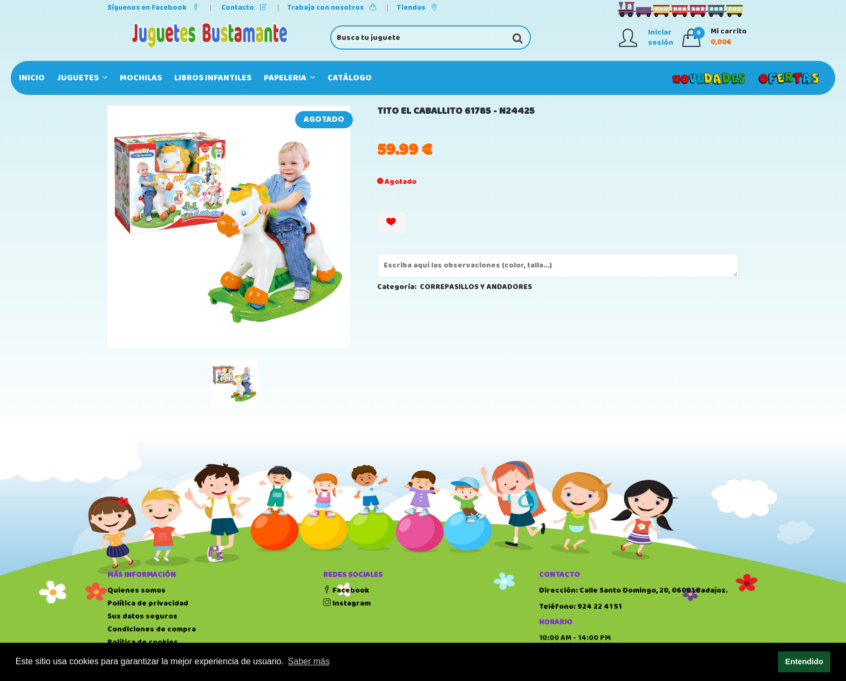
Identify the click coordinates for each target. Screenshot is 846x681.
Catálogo (350, 78)
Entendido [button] (804, 661)
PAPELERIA (289, 78)
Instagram (347, 603)
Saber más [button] (309, 661)
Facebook (346, 590)
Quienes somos (136, 590)
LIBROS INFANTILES (212, 78)
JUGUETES (82, 78)
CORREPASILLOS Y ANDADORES (476, 287)
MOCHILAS (141, 78)
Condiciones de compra (151, 629)
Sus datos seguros (142, 616)
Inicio (32, 78)
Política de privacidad (147, 603)
